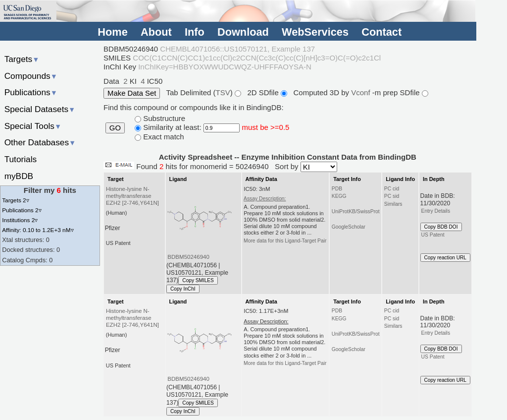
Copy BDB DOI (441, 227)
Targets (22, 59)
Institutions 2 (20, 220)
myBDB (18, 176)
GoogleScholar (348, 227)
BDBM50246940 (188, 257)
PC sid (391, 196)
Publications (30, 92)
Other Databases (40, 142)
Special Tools (33, 126)
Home (112, 32)
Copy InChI (183, 289)
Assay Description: (265, 198)
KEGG (339, 196)
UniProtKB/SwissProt (356, 211)
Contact (381, 32)
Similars (393, 204)
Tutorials (20, 159)
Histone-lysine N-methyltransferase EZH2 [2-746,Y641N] (132, 196)
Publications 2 (21, 210)
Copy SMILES (198, 280)
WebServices (315, 32)
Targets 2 (15, 200)
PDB (337, 188)
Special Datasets (40, 109)
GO (115, 128)
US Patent (433, 235)
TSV (223, 92)
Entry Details (435, 211)
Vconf (361, 92)
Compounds (30, 76)
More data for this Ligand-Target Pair (285, 240)
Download (243, 32)
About (156, 32)
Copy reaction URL (445, 257)
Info (194, 32)
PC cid (391, 188)
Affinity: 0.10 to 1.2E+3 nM (37, 230)
